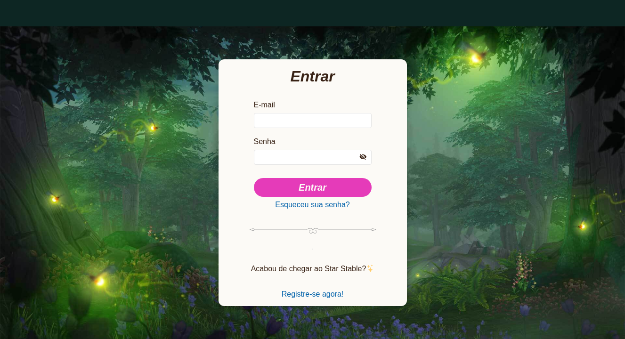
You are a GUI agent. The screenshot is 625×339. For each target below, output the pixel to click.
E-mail (265, 101)
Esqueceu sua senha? (312, 205)
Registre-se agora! (312, 298)
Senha (265, 140)
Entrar (312, 186)
